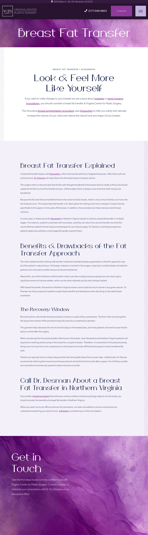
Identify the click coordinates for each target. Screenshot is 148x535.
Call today (63, 411)
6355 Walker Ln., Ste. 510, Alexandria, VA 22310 (71, 2)
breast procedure (41, 396)
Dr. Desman (39, 178)
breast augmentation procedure (55, 111)
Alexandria (56, 219)
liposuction (86, 111)
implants (99, 98)
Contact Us (121, 11)
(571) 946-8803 (95, 11)
